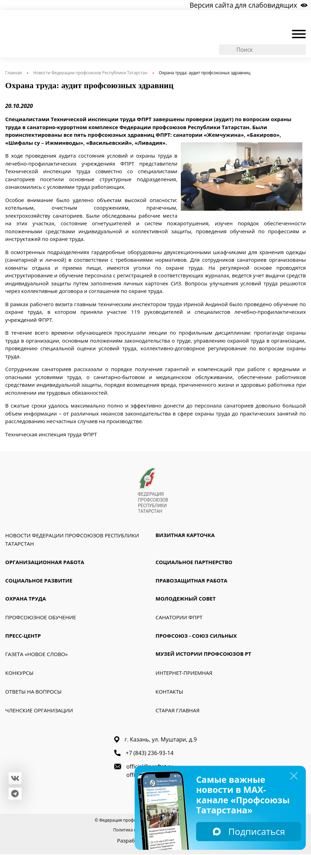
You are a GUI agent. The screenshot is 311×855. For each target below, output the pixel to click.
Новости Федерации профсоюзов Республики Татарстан (90, 73)
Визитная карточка (185, 536)
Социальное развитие (39, 581)
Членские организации (39, 711)
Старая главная (178, 711)
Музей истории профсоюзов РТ (203, 654)
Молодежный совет (186, 599)
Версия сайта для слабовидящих (247, 5)
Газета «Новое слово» (36, 655)
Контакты (169, 692)
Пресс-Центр (23, 636)
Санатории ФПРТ (179, 617)
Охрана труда (25, 599)
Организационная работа (44, 563)
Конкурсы (19, 673)
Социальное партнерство (194, 563)
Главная (13, 73)
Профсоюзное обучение (40, 617)
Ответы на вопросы (33, 692)
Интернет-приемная (184, 673)
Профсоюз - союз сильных (196, 636)
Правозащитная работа (191, 581)
